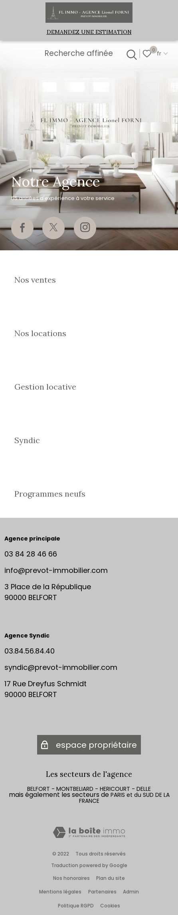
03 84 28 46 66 (30, 554)
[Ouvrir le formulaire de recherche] (130, 53)
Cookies (110, 905)
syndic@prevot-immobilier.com (60, 667)
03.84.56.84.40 (29, 651)
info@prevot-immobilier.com (56, 570)
